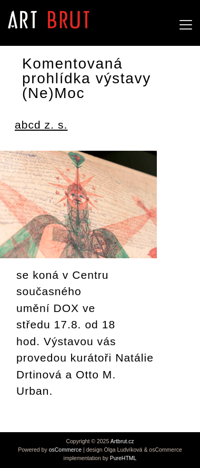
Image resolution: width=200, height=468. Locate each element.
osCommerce (65, 449)
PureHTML (123, 458)
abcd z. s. (41, 125)
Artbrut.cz (122, 441)
